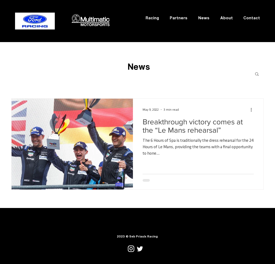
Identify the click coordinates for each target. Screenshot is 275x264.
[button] (256, 74)
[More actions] (253, 109)
